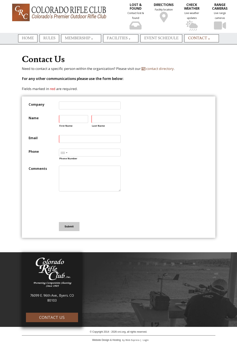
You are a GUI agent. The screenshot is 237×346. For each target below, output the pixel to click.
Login (146, 339)
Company (36, 104)
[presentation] (90, 206)
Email (33, 138)
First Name (65, 125)
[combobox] (64, 153)
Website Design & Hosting (106, 340)
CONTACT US (52, 317)
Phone (34, 151)
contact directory (157, 68)
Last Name (98, 125)
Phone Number (68, 158)
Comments (38, 168)
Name (34, 118)
